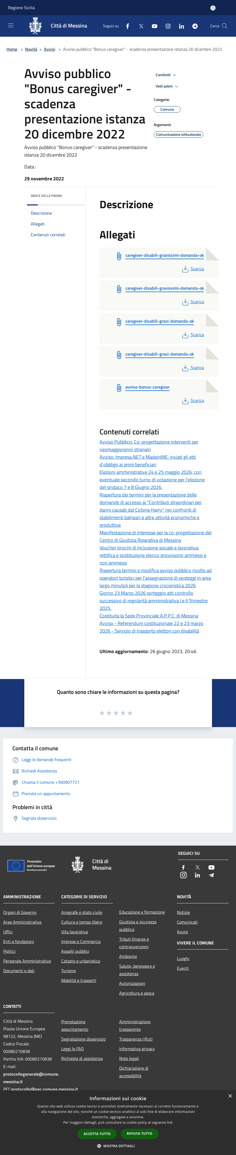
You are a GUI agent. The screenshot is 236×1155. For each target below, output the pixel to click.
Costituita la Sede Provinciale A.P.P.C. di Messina (149, 615)
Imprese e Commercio (81, 941)
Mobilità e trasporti (78, 980)
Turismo (68, 970)
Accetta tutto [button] (97, 1134)
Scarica (192, 268)
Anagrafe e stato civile (81, 912)
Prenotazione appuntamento (74, 1025)
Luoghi (183, 958)
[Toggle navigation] (11, 25)
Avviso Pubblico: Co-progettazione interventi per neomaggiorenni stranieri (149, 445)
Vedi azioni (168, 86)
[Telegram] (192, 25)
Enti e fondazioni (18, 941)
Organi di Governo (19, 912)
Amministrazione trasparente (135, 1025)
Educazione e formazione (142, 912)
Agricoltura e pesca (136, 993)
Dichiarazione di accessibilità (133, 1072)
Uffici (8, 931)
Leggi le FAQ (72, 1048)
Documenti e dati (19, 970)
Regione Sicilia (21, 7)
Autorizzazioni (132, 983)
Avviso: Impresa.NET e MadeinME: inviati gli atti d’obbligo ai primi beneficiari (148, 460)
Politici (9, 951)
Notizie (183, 912)
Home (11, 49)
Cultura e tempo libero (81, 922)
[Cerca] (224, 26)
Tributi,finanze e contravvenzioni (134, 943)
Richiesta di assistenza (82, 1058)
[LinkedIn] (179, 25)
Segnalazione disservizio (83, 1039)
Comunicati (187, 922)
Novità (31, 49)
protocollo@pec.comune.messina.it (44, 1089)
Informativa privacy (137, 1048)
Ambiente (128, 956)
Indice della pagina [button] (46, 195)
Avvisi (49, 49)
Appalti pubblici (75, 951)
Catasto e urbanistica (80, 961)
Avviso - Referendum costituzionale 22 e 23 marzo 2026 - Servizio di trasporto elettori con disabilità (151, 627)
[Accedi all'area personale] (213, 8)
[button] (118, 1146)
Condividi (167, 75)
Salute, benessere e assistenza (137, 970)
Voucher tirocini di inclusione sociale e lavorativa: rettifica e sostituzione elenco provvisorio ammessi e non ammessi (153, 555)
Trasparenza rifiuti (136, 1039)
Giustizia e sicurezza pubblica (137, 925)
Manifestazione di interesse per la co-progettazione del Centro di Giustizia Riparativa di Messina (155, 536)
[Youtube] (152, 25)
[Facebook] (125, 25)
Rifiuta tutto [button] (139, 1133)
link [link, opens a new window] (170, 1122)
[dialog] (118, 1122)
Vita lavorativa (74, 931)
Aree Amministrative (22, 922)
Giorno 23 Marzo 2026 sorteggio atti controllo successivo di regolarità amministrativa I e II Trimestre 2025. (154, 600)
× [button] (230, 1096)
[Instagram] (165, 25)
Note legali (129, 1058)
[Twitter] (139, 25)
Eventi (183, 968)
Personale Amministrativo (27, 961)
